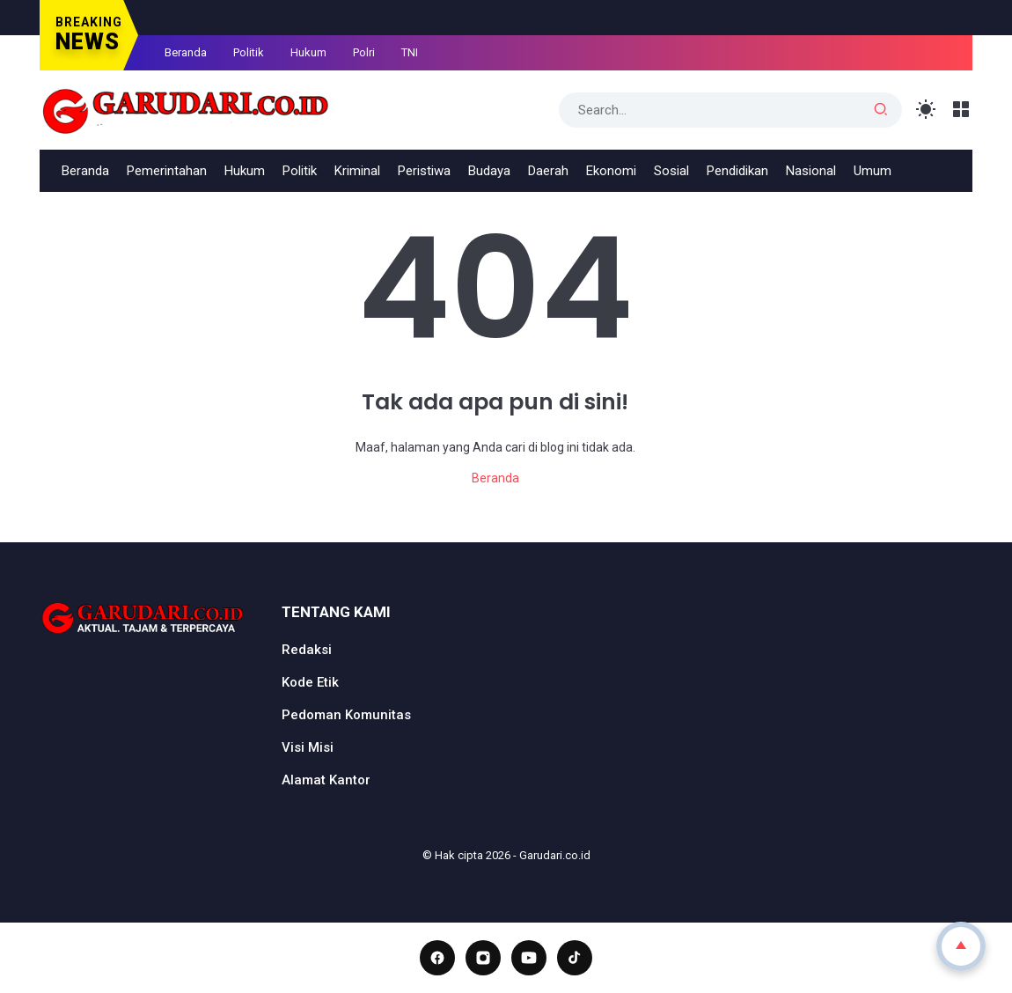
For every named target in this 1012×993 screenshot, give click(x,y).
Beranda (186, 52)
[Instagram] (483, 957)
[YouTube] (528, 957)
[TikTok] (574, 957)
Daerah (548, 171)
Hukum (308, 52)
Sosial (671, 171)
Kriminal (357, 171)
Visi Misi (308, 747)
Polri (364, 52)
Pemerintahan (167, 171)
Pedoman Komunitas (346, 715)
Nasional (811, 171)
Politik (248, 52)
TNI (409, 52)
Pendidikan (737, 171)
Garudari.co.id (554, 855)
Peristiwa (424, 171)
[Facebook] (437, 957)
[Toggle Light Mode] (926, 110)
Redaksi (307, 650)
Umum (872, 171)
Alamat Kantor (326, 780)
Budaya (489, 171)
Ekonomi (611, 171)
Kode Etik (310, 682)
